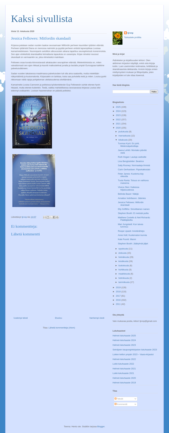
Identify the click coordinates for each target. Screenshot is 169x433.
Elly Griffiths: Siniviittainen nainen (134, 209)
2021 (118, 123)
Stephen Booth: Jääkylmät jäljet (133, 243)
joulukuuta (123, 131)
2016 (118, 300)
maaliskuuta (124, 274)
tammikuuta (124, 282)
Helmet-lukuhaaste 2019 (124, 382)
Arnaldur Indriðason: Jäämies (132, 198)
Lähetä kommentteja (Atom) (62, 327)
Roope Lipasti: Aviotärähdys (131, 231)
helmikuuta (123, 278)
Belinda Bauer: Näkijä (128, 194)
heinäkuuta (124, 257)
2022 (118, 119)
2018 (118, 291)
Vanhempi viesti (96, 318)
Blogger (100, 426)
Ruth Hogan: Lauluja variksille (132, 157)
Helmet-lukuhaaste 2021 (124, 368)
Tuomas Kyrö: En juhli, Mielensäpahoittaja (128, 144)
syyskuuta (123, 248)
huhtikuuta (123, 269)
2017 (118, 296)
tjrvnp (130, 33)
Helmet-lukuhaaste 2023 (124, 345)
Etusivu (58, 318)
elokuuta (122, 253)
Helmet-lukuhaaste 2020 (124, 378)
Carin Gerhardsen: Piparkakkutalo (134, 169)
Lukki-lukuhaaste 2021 (123, 373)
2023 (118, 115)
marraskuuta (124, 135)
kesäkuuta (123, 261)
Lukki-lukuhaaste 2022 (123, 364)
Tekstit (119, 399)
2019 (118, 287)
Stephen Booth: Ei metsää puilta (133, 213)
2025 (118, 107)
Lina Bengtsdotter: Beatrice (131, 161)
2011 (118, 304)
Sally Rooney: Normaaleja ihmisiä (134, 165)
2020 (118, 128)
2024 (118, 111)
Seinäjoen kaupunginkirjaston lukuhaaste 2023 (135, 349)
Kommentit (121, 404)
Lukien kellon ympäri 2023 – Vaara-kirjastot (133, 354)
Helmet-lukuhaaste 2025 (124, 335)
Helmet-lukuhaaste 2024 (124, 340)
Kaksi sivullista (41, 18)
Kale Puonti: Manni (127, 239)
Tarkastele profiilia (132, 37)
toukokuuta (124, 265)
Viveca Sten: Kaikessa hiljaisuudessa (128, 188)
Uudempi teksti (21, 318)
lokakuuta (123, 140)
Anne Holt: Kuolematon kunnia (132, 235)
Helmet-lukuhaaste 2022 (124, 359)
